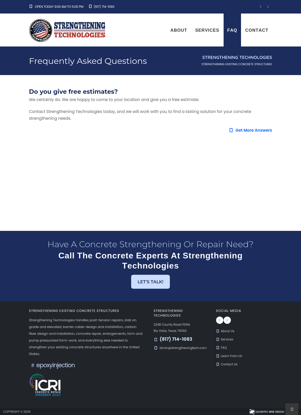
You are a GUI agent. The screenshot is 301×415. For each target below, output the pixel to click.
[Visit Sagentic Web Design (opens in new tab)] (266, 411)
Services (207, 30)
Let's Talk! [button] (151, 281)
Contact (256, 30)
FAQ (232, 30)
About (178, 30)
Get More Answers (250, 130)
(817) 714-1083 (101, 6)
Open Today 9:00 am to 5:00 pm (56, 6)
